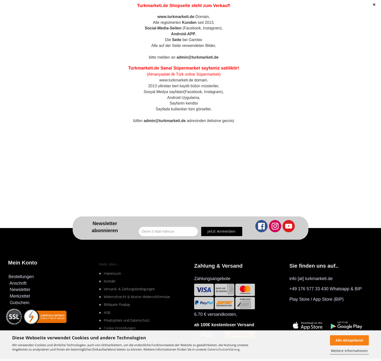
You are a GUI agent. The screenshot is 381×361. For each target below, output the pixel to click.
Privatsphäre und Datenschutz (126, 320)
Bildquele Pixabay (117, 304)
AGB (107, 312)
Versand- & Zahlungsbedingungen (129, 289)
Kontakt (109, 281)
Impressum (112, 273)
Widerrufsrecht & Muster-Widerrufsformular (137, 296)
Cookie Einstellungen (120, 328)
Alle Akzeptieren (349, 340)
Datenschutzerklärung (224, 349)
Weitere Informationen (349, 350)
